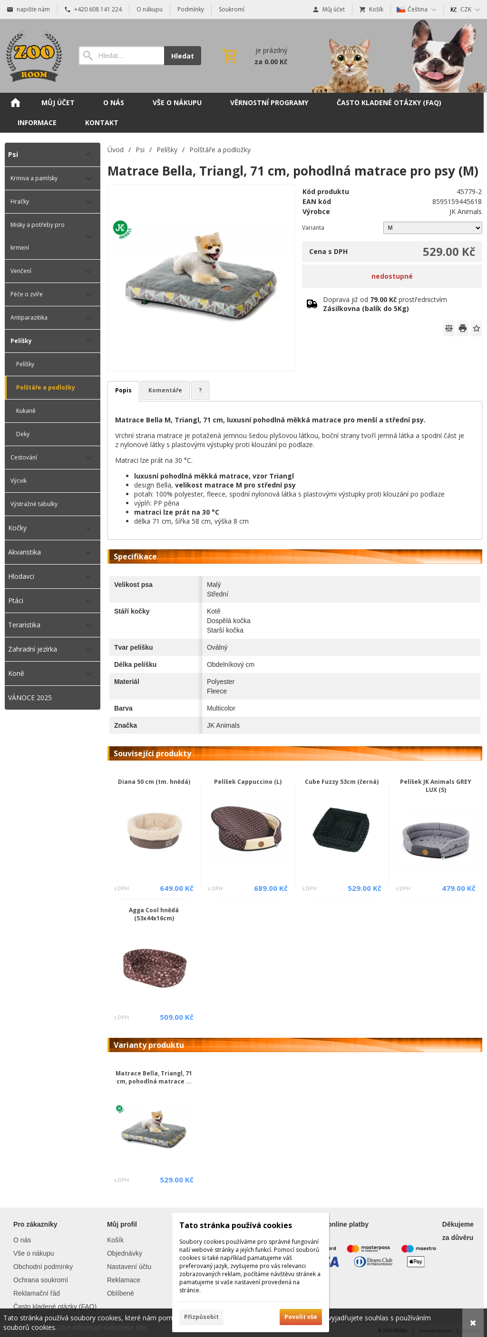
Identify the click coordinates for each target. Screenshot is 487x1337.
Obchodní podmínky (43, 1266)
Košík (115, 1240)
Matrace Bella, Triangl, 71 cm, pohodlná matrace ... (154, 1077)
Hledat (182, 55)
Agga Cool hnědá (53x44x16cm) (154, 914)
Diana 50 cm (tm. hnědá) (154, 782)
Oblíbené (120, 1293)
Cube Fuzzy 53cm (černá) (342, 782)
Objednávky (124, 1253)
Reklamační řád (36, 1293)
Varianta (313, 228)
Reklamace (123, 1280)
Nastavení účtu (129, 1266)
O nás (22, 1240)
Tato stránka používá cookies (235, 1225)
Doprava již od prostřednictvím (385, 304)
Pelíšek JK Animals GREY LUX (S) (435, 786)
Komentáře (165, 390)
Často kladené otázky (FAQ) (55, 1306)
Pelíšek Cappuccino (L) (248, 782)
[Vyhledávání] (121, 55)
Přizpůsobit (201, 1317)
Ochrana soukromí (40, 1280)
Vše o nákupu (33, 1253)
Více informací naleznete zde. (103, 1327)
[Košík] (253, 56)
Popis (123, 390)
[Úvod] (32, 56)
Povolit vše (300, 1317)
